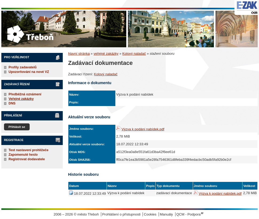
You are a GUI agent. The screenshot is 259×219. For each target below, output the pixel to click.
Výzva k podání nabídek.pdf (142, 129)
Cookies (150, 214)
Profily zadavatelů (23, 67)
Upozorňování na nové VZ (29, 72)
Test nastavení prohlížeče (28, 150)
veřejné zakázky (105, 54)
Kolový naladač (134, 54)
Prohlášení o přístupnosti (121, 214)
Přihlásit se (17, 126)
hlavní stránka (79, 54)
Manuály (166, 214)
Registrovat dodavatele (27, 159)
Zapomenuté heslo (23, 155)
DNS (12, 103)
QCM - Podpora (188, 214)
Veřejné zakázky (21, 99)
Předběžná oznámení (25, 94)
